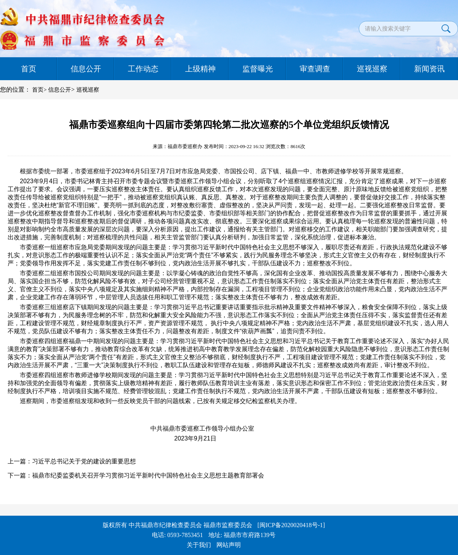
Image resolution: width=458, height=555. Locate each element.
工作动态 (143, 69)
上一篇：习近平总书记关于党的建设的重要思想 (72, 461)
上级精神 (200, 69)
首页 (28, 69)
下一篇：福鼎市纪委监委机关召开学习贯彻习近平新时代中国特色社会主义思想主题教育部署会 (136, 475)
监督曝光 (257, 69)
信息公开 (86, 69)
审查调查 (315, 69)
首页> (39, 90)
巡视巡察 (372, 69)
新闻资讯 (429, 69)
